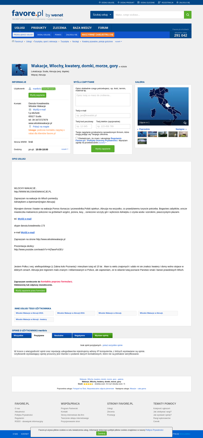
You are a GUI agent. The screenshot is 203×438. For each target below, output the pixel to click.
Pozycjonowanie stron (70, 421)
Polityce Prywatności (154, 430)
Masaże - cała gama (138, 389)
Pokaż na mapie (41, 126)
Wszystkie (18, 335)
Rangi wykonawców (161, 418)
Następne (180, 129)
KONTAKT (25, 434)
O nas (17, 408)
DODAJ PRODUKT (127, 3)
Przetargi (111, 415)
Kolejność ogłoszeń (161, 408)
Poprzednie (144, 129)
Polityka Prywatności (24, 415)
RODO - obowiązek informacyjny (29, 421)
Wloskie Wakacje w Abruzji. (110, 313)
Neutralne (58, 335)
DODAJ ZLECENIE (148, 3)
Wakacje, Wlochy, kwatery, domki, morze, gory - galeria (101, 379)
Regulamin (19, 418)
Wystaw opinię (101, 335)
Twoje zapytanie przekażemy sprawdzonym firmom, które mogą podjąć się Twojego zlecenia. (102, 133)
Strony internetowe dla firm (72, 415)
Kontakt (64, 412)
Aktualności (20, 412)
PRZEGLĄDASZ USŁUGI (23, 34)
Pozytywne (39, 335)
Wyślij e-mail (39, 109)
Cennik (156, 421)
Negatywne (80, 335)
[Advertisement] (90, 56)
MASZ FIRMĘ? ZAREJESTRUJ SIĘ (97, 34)
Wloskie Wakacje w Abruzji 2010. (29, 313)
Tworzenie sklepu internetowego (75, 418)
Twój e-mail (81, 111)
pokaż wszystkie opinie (113, 345)
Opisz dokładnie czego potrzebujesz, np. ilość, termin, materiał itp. (101, 89)
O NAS (15, 434)
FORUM (103, 28)
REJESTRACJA (167, 3)
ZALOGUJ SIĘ (184, 3)
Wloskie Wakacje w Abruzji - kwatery (31, 319)
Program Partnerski (69, 408)
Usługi (110, 408)
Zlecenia (110, 412)
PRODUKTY (38, 28)
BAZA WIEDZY (82, 28)
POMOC (58, 34)
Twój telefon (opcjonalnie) (108, 121)
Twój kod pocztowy (84, 121)
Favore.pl (38, 14)
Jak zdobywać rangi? (162, 412)
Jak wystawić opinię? (162, 415)
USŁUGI (20, 28)
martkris (37, 88)
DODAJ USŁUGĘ (108, 3)
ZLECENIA (59, 28)
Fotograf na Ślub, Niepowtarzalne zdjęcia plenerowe (93, 389)
